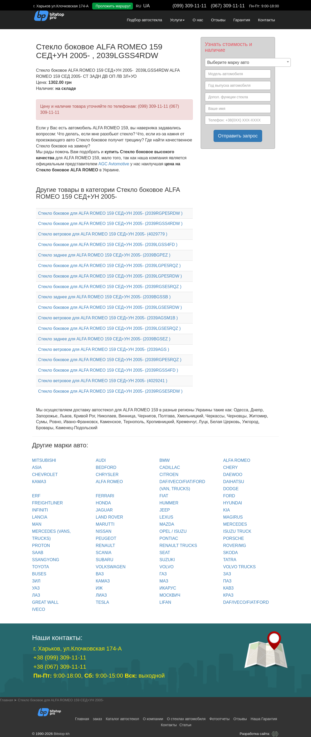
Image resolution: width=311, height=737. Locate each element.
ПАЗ (227, 581)
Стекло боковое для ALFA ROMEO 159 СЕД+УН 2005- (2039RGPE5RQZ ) (110, 359)
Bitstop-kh (62, 734)
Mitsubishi (44, 460)
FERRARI (105, 496)
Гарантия (241, 20)
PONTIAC (168, 538)
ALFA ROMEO (236, 460)
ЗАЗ (227, 574)
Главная (82, 719)
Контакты (266, 20)
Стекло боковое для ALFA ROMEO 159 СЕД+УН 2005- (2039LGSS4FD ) (107, 244)
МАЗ (163, 581)
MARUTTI (105, 524)
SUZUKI (167, 559)
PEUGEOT (106, 538)
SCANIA (104, 552)
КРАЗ (228, 595)
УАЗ (36, 588)
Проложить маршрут (113, 6)
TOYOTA (40, 567)
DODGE (231, 489)
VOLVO (166, 567)
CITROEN (168, 474)
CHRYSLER (107, 474)
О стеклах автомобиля (186, 719)
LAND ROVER (109, 517)
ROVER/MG (234, 545)
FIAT (163, 496)
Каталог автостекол (122, 719)
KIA (226, 510)
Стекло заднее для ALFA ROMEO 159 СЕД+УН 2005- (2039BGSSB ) (104, 297)
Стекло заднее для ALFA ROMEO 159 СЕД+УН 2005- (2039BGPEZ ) (104, 255)
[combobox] (248, 62)
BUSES (39, 574)
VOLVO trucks (239, 567)
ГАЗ (163, 574)
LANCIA (39, 517)
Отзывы (218, 20)
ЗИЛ (36, 581)
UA (146, 5)
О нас (198, 20)
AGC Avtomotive (114, 164)
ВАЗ (100, 574)
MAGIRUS (233, 517)
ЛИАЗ (101, 595)
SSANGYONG (45, 559)
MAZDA (166, 524)
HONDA (103, 503)
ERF (36, 496)
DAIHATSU (233, 481)
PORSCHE (233, 538)
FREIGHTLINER (47, 503)
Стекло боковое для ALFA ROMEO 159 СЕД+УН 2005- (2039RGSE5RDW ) (110, 391)
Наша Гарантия (264, 719)
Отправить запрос (238, 136)
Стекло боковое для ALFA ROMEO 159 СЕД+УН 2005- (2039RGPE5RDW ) (110, 213)
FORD (229, 496)
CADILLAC (169, 467)
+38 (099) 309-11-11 (59, 657)
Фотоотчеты (219, 719)
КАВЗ (228, 588)
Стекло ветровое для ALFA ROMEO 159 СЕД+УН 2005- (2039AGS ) (103, 349)
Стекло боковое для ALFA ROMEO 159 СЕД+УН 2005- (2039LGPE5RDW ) (110, 276)
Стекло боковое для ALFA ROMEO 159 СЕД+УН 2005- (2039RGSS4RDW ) (110, 223)
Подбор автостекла (144, 20)
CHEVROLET (45, 474)
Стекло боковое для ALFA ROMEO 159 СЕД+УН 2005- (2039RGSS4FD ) (108, 370)
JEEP (164, 510)
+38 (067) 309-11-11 (59, 666)
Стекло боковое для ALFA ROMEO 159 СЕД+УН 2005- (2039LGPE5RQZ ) (109, 265)
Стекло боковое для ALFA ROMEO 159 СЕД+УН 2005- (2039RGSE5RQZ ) (110, 286)
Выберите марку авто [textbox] (228, 62)
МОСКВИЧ (169, 595)
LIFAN (165, 602)
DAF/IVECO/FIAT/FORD (246, 602)
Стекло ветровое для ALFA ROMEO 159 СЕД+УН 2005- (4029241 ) (102, 380)
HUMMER (168, 503)
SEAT (164, 552)
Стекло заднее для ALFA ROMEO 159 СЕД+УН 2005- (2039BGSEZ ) (104, 339)
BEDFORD (106, 467)
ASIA (37, 467)
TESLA (102, 602)
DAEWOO (232, 474)
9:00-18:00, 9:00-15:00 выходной (99, 675)
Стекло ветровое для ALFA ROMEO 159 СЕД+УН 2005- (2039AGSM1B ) (108, 318)
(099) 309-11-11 (189, 5)
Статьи (185, 725)
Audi (101, 460)
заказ (97, 719)
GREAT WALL (45, 602)
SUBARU (104, 559)
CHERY (230, 467)
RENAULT (105, 545)
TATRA (229, 559)
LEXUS (166, 517)
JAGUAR (104, 510)
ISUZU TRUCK (237, 531)
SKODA (230, 552)
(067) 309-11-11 (228, 5)
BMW (164, 460)
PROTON (41, 545)
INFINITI (40, 510)
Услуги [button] (177, 20)
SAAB (37, 552)
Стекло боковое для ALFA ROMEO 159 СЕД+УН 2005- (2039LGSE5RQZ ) (109, 328)
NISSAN (104, 531)
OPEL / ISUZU (172, 531)
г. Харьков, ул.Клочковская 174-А (77, 648)
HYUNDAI (232, 503)
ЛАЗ (36, 595)
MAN (37, 524)
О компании (153, 719)
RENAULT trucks (178, 545)
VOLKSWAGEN (111, 567)
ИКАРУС (167, 588)
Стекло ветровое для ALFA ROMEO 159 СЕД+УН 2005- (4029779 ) (102, 234)
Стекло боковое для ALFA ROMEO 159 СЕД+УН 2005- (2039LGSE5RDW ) (110, 307)
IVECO (38, 609)
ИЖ (99, 588)
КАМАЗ (39, 481)
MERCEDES (235, 524)
